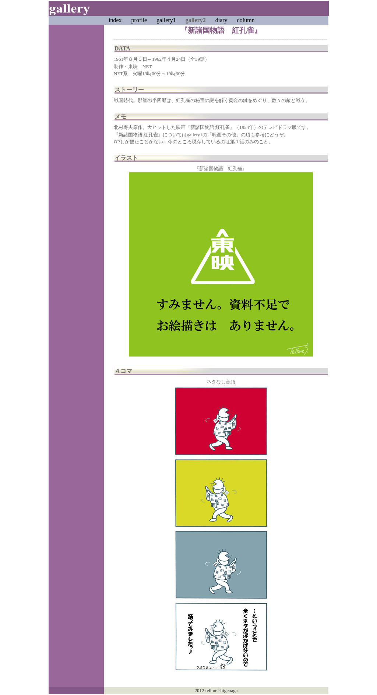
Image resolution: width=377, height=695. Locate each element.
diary (221, 20)
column (246, 20)
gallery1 (166, 20)
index (115, 20)
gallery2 (196, 20)
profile (139, 20)
